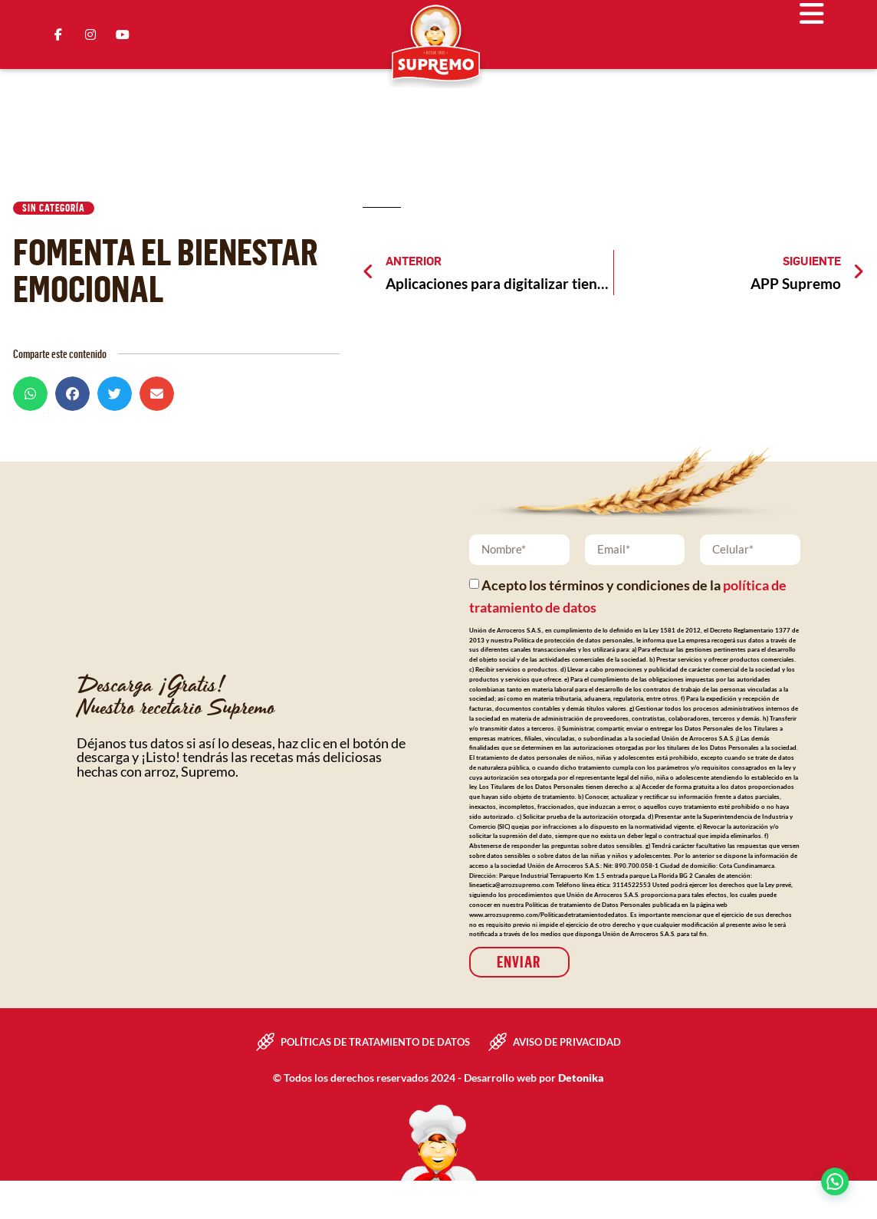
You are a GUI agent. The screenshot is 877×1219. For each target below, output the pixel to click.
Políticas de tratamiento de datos (375, 1042)
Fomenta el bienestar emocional (165, 269)
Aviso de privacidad (567, 1042)
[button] (30, 393)
